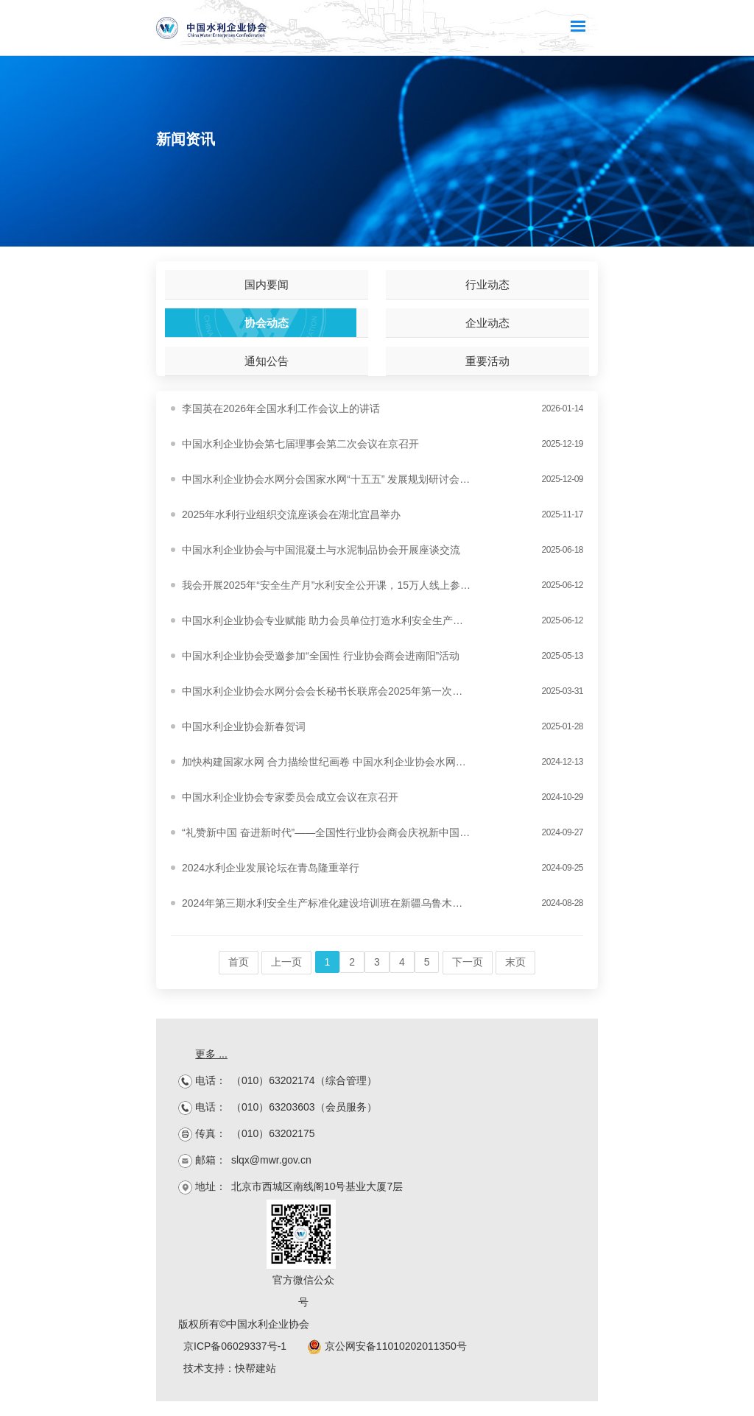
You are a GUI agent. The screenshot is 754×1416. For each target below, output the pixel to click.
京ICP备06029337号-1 (234, 1346)
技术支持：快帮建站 (229, 1368)
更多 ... (211, 1054)
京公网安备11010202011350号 (387, 1346)
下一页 (467, 962)
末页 (515, 962)
